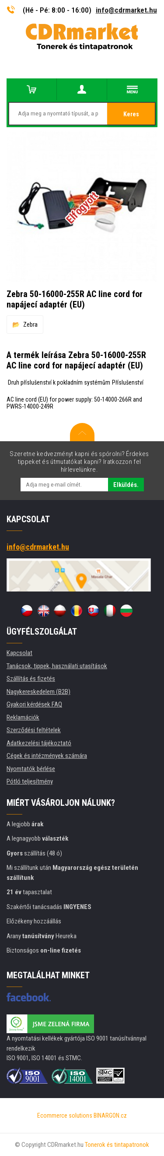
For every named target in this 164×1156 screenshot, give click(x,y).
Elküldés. (126, 485)
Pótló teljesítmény (30, 781)
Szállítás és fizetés (31, 679)
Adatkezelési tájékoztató (39, 743)
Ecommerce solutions (64, 1115)
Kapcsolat (19, 653)
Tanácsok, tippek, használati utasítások (57, 666)
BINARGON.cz (110, 1115)
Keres (131, 114)
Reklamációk (23, 717)
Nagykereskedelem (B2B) (38, 692)
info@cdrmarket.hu (126, 10)
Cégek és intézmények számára (47, 756)
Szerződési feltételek (34, 730)
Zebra (30, 324)
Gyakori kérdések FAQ (34, 704)
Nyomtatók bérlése (31, 769)
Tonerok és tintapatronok (117, 1145)
